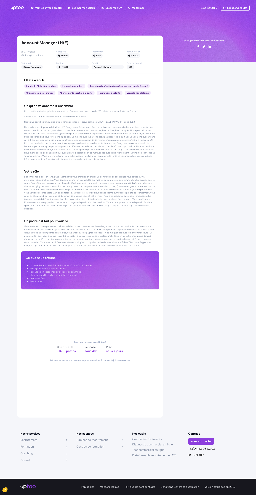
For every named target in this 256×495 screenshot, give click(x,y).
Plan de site (87, 486)
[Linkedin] (212, 455)
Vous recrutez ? (208, 7)
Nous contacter (201, 441)
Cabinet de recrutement (92, 440)
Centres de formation (90, 446)
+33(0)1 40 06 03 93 (201, 449)
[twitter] (204, 46)
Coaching (26, 453)
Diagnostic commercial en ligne (152, 444)
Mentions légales (109, 486)
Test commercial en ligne (148, 450)
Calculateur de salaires (147, 439)
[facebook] (198, 46)
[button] (7, 489)
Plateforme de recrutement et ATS (154, 455)
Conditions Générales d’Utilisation (180, 486)
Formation (27, 446)
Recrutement (28, 440)
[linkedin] (209, 46)
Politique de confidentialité (140, 486)
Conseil (25, 460)
